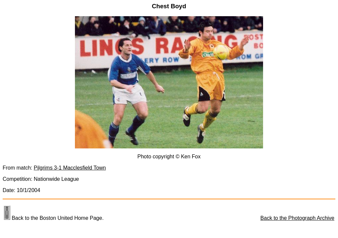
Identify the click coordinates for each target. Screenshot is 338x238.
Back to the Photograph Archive (297, 218)
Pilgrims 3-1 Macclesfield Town (70, 168)
